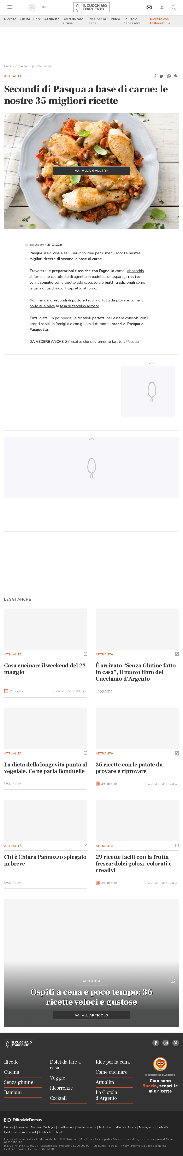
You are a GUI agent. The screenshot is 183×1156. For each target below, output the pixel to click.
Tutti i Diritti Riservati (104, 1146)
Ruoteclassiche (86, 1127)
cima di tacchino (47, 288)
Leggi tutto (104, 691)
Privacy (124, 1146)
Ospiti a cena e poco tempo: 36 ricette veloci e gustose (91, 997)
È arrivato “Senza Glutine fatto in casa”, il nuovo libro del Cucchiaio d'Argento (136, 672)
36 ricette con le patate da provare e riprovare (129, 768)
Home (8, 66)
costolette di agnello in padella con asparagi (88, 276)
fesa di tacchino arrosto (79, 306)
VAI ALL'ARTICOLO (71, 691)
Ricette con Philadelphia (160, 21)
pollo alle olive (42, 306)
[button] (155, 76)
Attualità (51, 19)
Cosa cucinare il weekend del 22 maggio (45, 669)
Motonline (105, 1127)
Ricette (10, 19)
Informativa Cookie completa (148, 1146)
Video (115, 19)
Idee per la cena (97, 21)
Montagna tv (147, 1127)
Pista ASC (164, 1127)
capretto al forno (81, 288)
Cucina (25, 19)
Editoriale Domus (125, 1127)
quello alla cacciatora (83, 282)
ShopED (60, 1132)
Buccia (149, 1086)
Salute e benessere (132, 21)
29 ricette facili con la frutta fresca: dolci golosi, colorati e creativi (133, 863)
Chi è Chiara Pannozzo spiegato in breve (45, 860)
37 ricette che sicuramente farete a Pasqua (102, 341)
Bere (37, 19)
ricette (16, 691)
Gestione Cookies (15, 1149)
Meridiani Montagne (43, 1127)
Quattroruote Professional (20, 1132)
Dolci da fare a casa (73, 21)
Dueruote (22, 1127)
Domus (9, 1127)
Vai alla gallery (91, 171)
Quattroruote (66, 1127)
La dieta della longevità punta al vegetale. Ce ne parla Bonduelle (45, 768)
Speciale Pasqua (41, 66)
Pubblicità (45, 1132)
